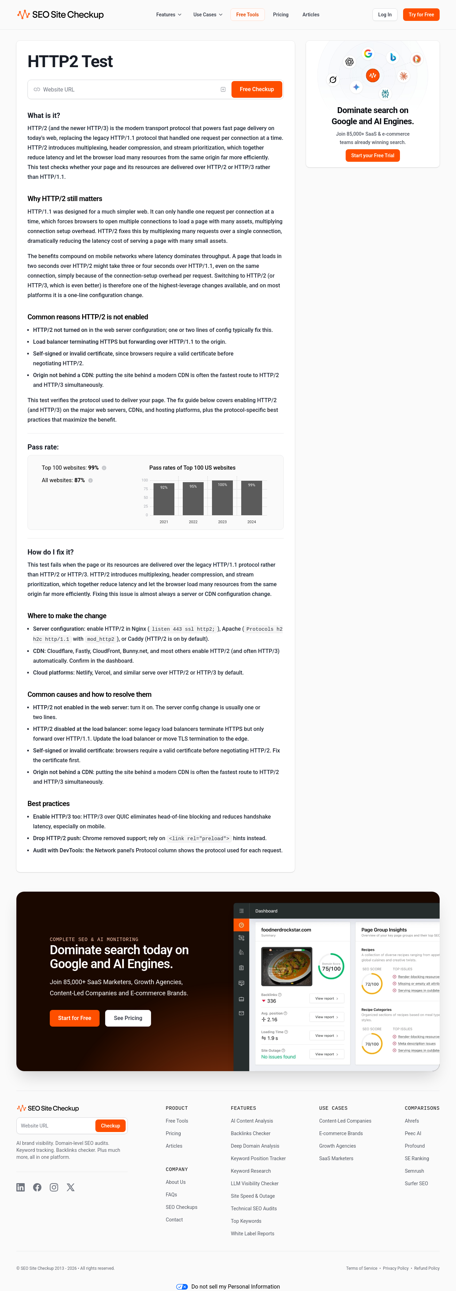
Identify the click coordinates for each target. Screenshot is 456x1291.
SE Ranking (417, 1158)
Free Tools (247, 14)
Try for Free (421, 14)
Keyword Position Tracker (258, 1158)
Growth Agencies (337, 1146)
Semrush (414, 1171)
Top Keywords (246, 1221)
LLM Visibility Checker (254, 1183)
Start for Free (74, 1018)
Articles (311, 14)
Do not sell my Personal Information (228, 1286)
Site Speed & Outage (253, 1196)
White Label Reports (252, 1233)
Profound (415, 1146)
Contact (174, 1219)
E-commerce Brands (341, 1133)
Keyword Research (251, 1171)
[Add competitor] (223, 89)
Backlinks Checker (250, 1133)
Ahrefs (412, 1121)
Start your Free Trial (372, 155)
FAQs (171, 1194)
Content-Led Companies (345, 1121)
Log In (385, 14)
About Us (176, 1182)
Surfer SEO (416, 1183)
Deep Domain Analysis (255, 1146)
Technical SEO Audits (254, 1208)
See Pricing (128, 1018)
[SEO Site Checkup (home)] (60, 14)
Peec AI (413, 1133)
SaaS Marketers (336, 1158)
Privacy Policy (396, 1268)
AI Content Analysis (252, 1121)
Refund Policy (426, 1268)
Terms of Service (362, 1268)
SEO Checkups (181, 1207)
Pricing (281, 14)
